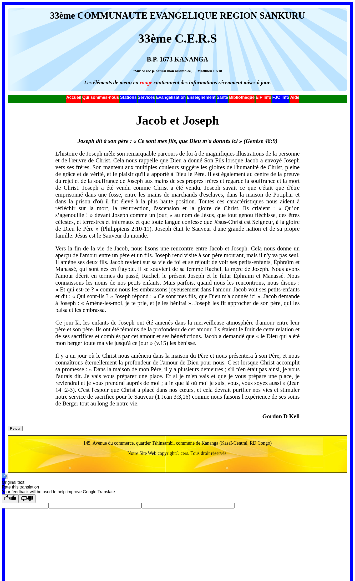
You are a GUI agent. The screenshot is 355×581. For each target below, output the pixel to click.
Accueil (73, 97)
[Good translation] (10, 498)
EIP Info (263, 97)
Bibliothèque (242, 97)
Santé (222, 97)
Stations (128, 97)
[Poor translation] (27, 498)
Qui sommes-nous (100, 97)
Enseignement (201, 97)
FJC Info (280, 97)
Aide (294, 97)
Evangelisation (171, 97)
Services (146, 97)
